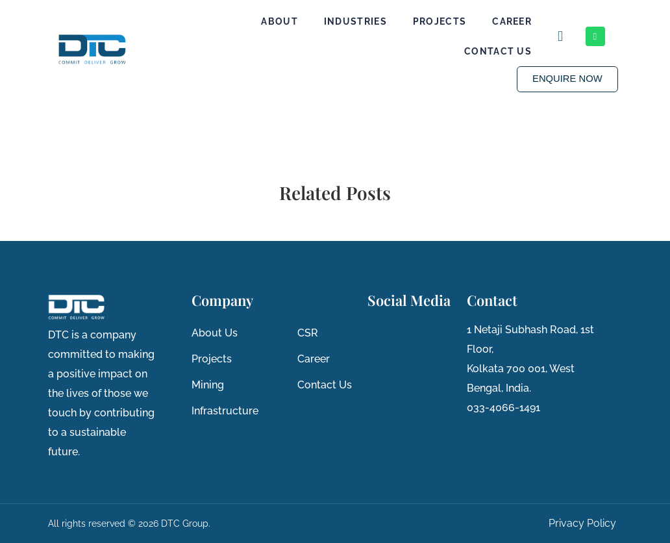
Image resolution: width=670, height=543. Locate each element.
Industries (355, 21)
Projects (439, 21)
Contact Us (498, 51)
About (279, 21)
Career (512, 21)
